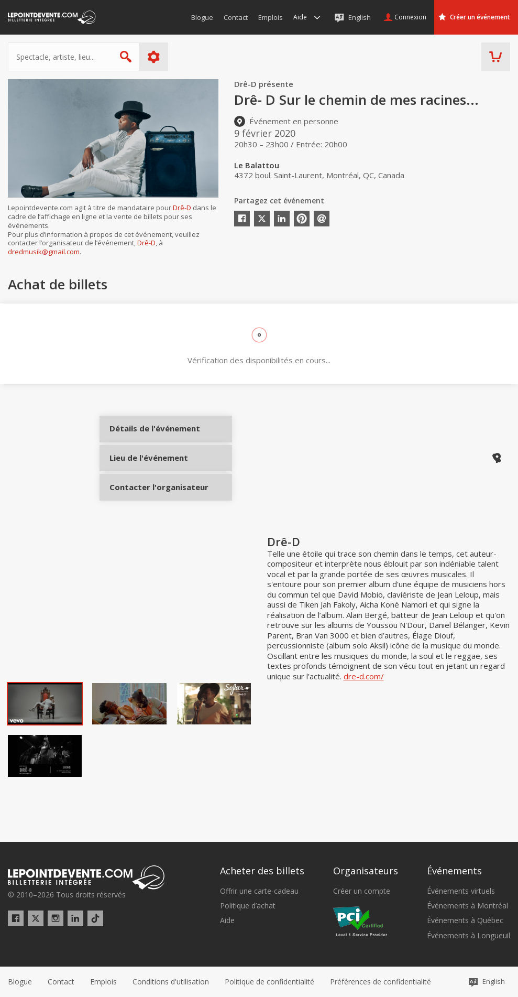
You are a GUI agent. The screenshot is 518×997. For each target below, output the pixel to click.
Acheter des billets (262, 870)
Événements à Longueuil (468, 935)
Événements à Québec (465, 920)
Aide (227, 920)
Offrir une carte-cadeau (259, 891)
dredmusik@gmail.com (44, 251)
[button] (380, 982)
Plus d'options (153, 56)
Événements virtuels (461, 891)
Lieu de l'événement (148, 472)
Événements (454, 870)
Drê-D (182, 207)
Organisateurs (365, 870)
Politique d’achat (247, 906)
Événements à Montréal (467, 906)
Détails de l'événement (148, 437)
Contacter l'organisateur (148, 507)
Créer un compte (361, 891)
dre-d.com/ (364, 704)
